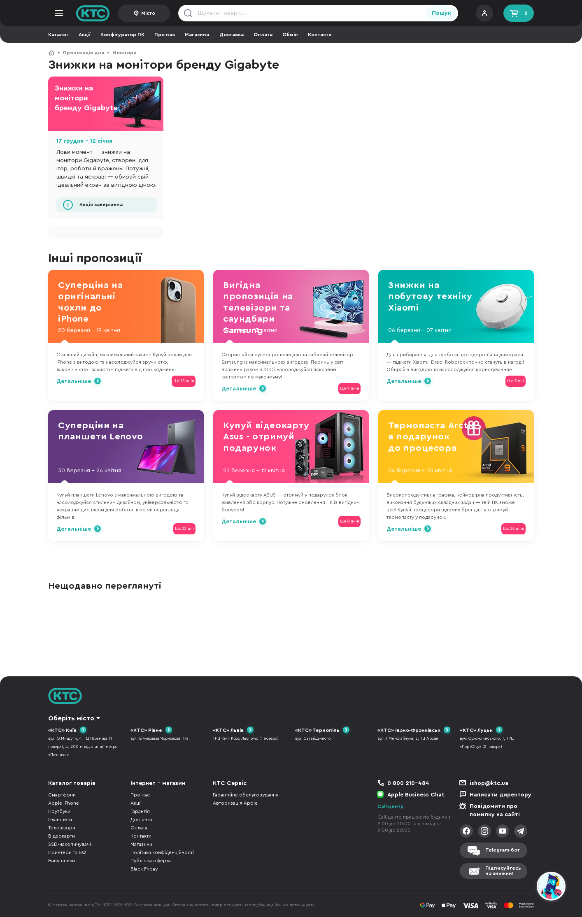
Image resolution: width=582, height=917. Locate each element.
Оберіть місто (71, 718)
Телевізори (61, 827)
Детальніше (73, 381)
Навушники (61, 860)
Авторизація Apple (235, 803)
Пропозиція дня (83, 52)
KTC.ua (93, 13)
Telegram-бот (502, 849)
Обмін (290, 34)
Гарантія (140, 811)
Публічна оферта (150, 860)
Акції (85, 34)
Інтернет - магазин (157, 783)
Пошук (441, 13)
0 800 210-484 (408, 783)
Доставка (231, 34)
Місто (148, 13)
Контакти (320, 34)
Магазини (197, 34)
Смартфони (62, 794)
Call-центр (390, 806)
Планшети (60, 819)
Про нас (164, 34)
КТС (51, 52)
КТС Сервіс (230, 783)
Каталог (58, 34)
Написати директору (500, 795)
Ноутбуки (59, 811)
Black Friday (144, 868)
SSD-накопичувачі (69, 844)
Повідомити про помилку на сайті (495, 810)
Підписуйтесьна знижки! (503, 871)
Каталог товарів (71, 783)
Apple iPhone (63, 803)
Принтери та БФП (69, 852)
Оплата (263, 34)
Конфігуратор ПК (122, 34)
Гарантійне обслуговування (246, 794)
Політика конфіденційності (162, 852)
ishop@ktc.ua (489, 783)
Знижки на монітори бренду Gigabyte (86, 97)
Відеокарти (61, 835)
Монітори (124, 52)
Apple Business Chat (416, 795)
